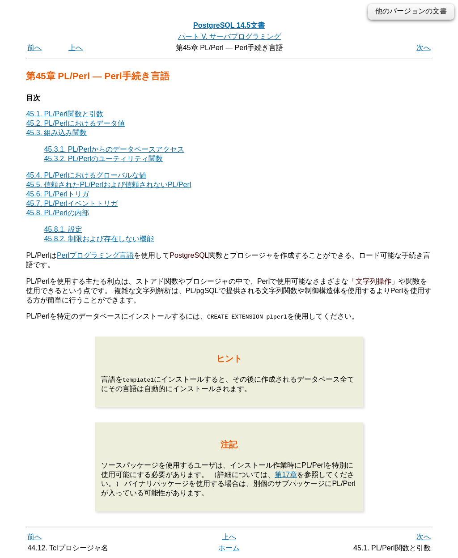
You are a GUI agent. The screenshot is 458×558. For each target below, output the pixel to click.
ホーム (229, 548)
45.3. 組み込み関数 (56, 132)
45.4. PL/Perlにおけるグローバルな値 (86, 175)
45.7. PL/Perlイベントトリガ (72, 203)
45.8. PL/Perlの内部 (57, 213)
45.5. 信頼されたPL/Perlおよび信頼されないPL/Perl (108, 184)
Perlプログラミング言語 (95, 255)
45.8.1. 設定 (63, 229)
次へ (423, 47)
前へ (34, 47)
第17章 (286, 474)
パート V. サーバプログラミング (229, 36)
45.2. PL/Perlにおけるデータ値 (75, 123)
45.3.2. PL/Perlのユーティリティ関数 (103, 158)
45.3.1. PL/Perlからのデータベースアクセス (114, 149)
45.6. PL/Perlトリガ (57, 194)
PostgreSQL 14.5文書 (229, 25)
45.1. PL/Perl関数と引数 (64, 114)
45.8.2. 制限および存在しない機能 (98, 239)
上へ (75, 47)
